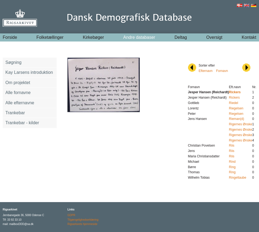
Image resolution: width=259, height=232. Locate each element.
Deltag (181, 37)
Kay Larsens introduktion (29, 72)
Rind (232, 162)
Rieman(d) (236, 119)
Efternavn (205, 71)
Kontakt (249, 37)
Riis (231, 145)
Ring (232, 167)
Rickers (234, 97)
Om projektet (17, 82)
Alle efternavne (19, 103)
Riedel (233, 103)
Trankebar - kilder (22, 122)
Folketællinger (49, 37)
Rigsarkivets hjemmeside (82, 224)
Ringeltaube (237, 177)
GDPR (71, 215)
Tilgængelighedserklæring (82, 219)
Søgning (13, 62)
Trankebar (15, 112)
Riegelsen (236, 108)
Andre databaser (139, 37)
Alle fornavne (17, 92)
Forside (10, 37)
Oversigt (214, 37)
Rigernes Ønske (240, 124)
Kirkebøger (93, 37)
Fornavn (222, 71)
